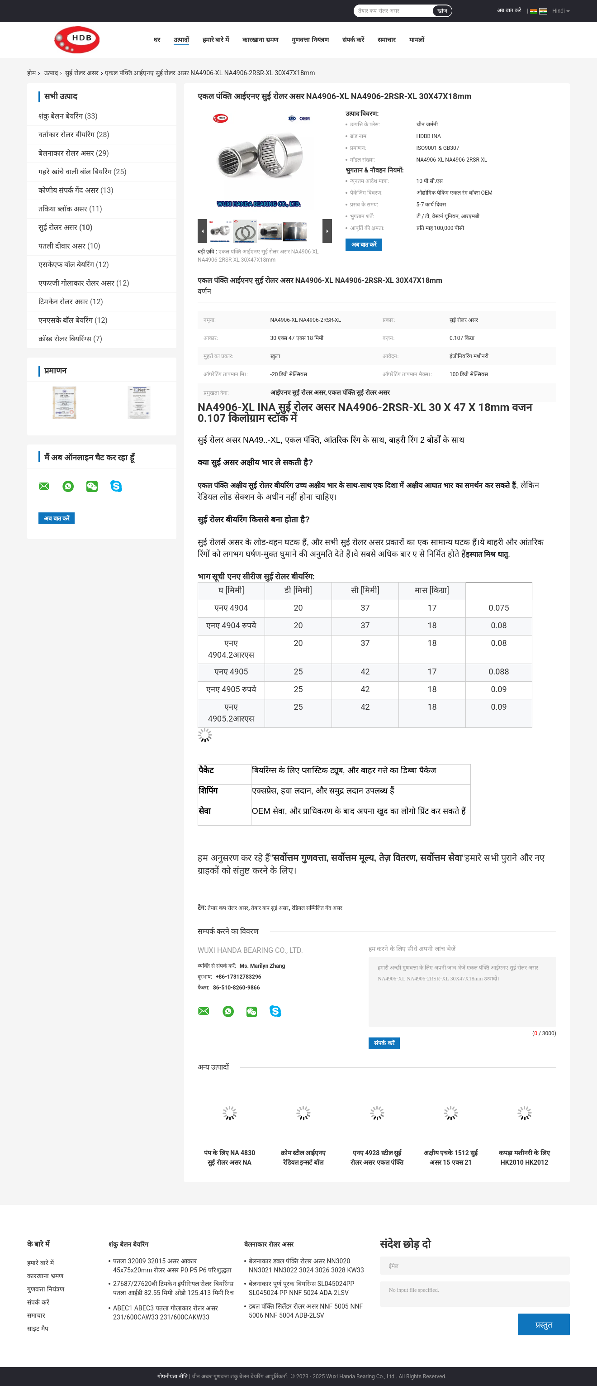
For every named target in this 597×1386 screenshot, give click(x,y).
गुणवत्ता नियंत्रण (310, 39)
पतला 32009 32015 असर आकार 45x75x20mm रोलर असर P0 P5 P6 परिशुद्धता (172, 1265)
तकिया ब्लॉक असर (62, 209)
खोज (442, 11)
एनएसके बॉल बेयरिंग (65, 320)
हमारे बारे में (216, 39)
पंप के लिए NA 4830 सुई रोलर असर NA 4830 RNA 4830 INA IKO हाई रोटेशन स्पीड (229, 1157)
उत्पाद (51, 72)
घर (157, 39)
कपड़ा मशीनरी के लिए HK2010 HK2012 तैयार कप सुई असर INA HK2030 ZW (524, 1157)
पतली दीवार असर (61, 246)
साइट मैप (37, 1328)
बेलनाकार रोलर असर (66, 153)
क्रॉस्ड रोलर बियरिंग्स (64, 339)
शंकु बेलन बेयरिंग (60, 116)
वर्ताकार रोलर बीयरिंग (66, 134)
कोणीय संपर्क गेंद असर (68, 190)
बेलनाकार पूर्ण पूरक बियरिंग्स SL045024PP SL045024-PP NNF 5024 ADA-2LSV (302, 1288)
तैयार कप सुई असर (270, 908)
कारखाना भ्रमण (260, 39)
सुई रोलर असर (82, 72)
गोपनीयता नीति (172, 1376)
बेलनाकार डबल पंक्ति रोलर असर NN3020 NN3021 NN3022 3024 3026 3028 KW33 (306, 1265)
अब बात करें (509, 10)
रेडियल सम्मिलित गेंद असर (317, 908)
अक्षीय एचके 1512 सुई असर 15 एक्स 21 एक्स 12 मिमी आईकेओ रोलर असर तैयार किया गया (451, 1157)
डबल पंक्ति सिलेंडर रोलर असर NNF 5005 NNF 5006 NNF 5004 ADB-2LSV (306, 1311)
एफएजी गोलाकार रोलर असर (76, 283)
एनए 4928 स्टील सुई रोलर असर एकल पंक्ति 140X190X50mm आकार (377, 1157)
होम (31, 72)
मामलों (416, 39)
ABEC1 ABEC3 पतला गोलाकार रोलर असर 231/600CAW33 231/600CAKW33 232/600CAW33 (165, 1314)
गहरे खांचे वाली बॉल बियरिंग (75, 171)
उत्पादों (181, 39)
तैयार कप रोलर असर (228, 908)
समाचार (387, 39)
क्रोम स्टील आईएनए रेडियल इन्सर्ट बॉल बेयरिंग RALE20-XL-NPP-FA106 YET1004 (303, 1157)
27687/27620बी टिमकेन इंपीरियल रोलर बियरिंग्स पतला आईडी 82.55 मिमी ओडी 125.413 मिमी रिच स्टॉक (173, 1289)
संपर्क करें (353, 39)
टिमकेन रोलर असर (63, 301)
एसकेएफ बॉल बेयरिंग (66, 264)
